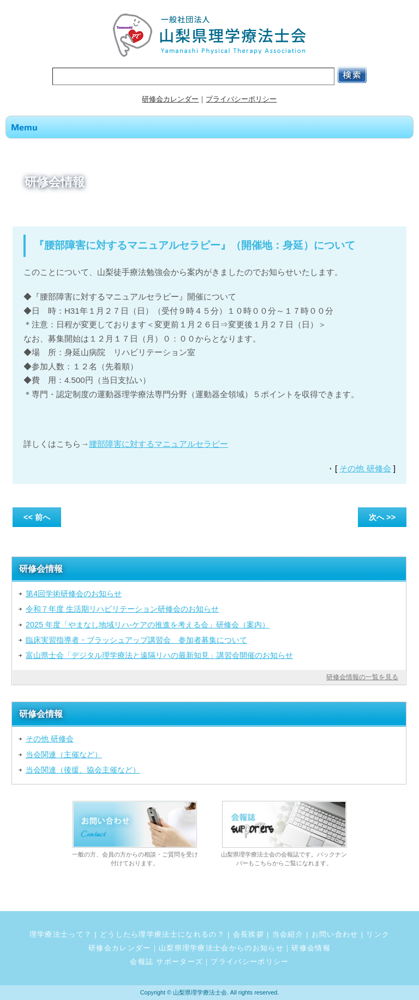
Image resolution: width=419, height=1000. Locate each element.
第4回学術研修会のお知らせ (74, 593)
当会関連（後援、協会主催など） (83, 769)
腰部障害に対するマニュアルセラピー (158, 443)
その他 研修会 (365, 468)
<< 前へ (36, 517)
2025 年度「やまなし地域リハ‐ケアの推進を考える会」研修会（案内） (148, 624)
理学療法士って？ (60, 934)
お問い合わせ (335, 934)
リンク (378, 934)
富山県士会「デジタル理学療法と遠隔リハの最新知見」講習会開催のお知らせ (159, 655)
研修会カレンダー (170, 99)
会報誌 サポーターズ (166, 961)
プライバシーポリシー (241, 99)
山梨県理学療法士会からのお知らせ (221, 948)
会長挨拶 (248, 934)
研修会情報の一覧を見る (362, 677)
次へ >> (382, 517)
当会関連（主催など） (64, 754)
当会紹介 (287, 934)
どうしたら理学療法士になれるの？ (162, 934)
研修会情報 (311, 948)
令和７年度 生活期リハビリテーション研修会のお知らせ (122, 608)
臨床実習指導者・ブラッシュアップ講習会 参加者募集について (136, 640)
